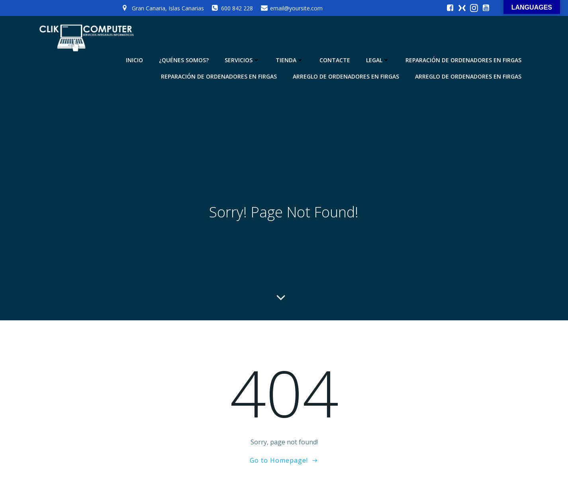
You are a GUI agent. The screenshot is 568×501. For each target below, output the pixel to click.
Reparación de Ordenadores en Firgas (463, 60)
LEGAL (378, 60)
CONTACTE (334, 60)
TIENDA (290, 60)
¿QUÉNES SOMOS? (184, 60)
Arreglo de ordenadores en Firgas (346, 76)
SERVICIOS (242, 60)
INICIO (134, 60)
